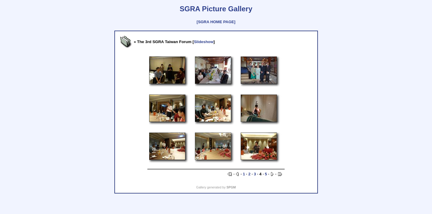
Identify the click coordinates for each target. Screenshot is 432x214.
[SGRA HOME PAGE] (216, 22)
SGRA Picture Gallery (216, 9)
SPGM (231, 187)
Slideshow (203, 42)
